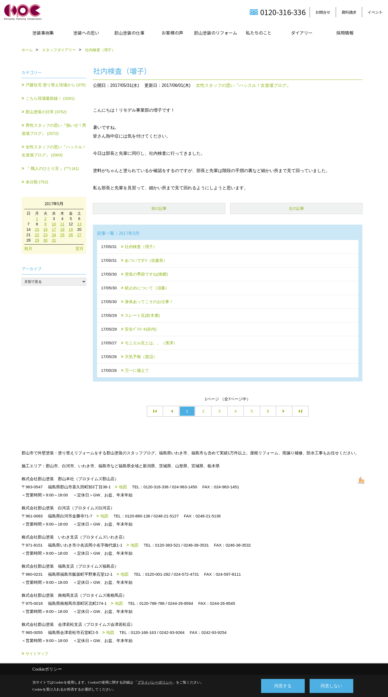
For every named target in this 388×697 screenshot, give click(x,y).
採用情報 (345, 32)
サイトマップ (37, 653)
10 (54, 224)
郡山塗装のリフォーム (215, 32)
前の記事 (159, 208)
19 (71, 229)
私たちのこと (259, 32)
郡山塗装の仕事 (129, 32)
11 (62, 224)
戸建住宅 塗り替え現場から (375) (56, 85)
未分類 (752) (37, 182)
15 (37, 229)
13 (79, 224)
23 (45, 235)
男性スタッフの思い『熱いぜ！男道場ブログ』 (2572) (54, 129)
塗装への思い (86, 32)
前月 (28, 248)
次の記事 (296, 208)
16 (45, 229)
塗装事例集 (43, 32)
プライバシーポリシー (154, 682)
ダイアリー (302, 32)
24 (54, 235)
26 (71, 235)
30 (45, 240)
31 (54, 240)
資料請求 (348, 12)
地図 (123, 487)
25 (62, 235)
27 (79, 235)
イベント (375, 12)
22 (37, 235)
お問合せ (322, 12)
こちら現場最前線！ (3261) (50, 98)
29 (37, 240)
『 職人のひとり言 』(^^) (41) (52, 168)
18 (62, 229)
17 (54, 229)
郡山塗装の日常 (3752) (46, 111)
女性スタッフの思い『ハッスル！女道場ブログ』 (243, 85)
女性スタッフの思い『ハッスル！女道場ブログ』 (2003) (54, 151)
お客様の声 (172, 32)
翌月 (79, 248)
